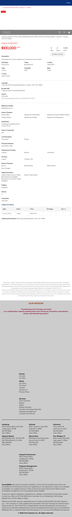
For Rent (22, 378)
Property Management (27, 411)
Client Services (24, 401)
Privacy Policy (24, 392)
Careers (22, 388)
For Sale (22, 376)
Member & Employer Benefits (30, 409)
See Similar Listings (57, 54)
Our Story (22, 383)
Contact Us (23, 390)
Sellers (21, 405)
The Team (22, 385)
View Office (6, 433)
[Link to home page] (2, 3)
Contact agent (6, 32)
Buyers (21, 403)
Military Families (25, 407)
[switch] (59, 32)
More (68, 3)
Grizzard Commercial (27, 414)
